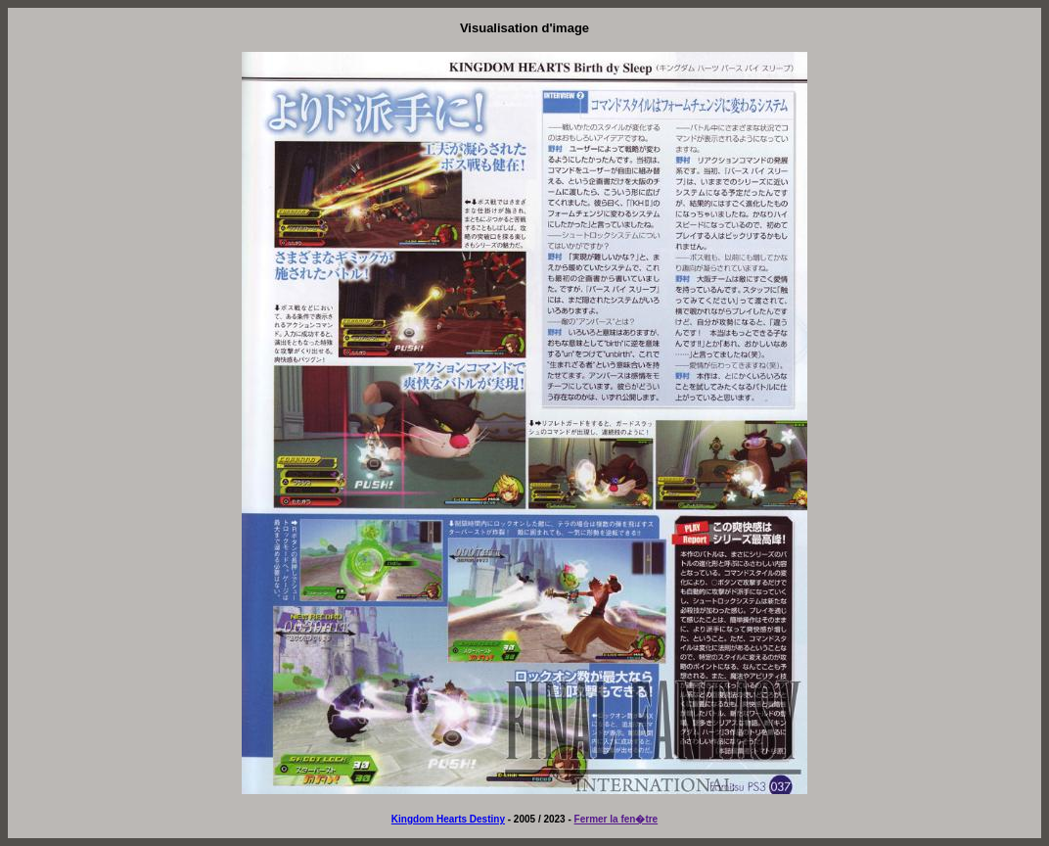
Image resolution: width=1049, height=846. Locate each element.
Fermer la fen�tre (616, 819)
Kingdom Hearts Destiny (448, 819)
